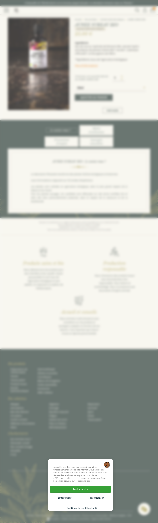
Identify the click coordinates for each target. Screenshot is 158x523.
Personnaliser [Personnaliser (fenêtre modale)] (96, 497)
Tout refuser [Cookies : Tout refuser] (64, 497)
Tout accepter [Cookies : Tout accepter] (80, 489)
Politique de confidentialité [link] (82, 508)
